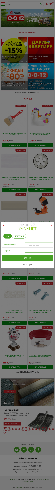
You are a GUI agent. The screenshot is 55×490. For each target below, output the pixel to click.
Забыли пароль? (27, 265)
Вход (7, 236)
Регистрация (19, 236)
